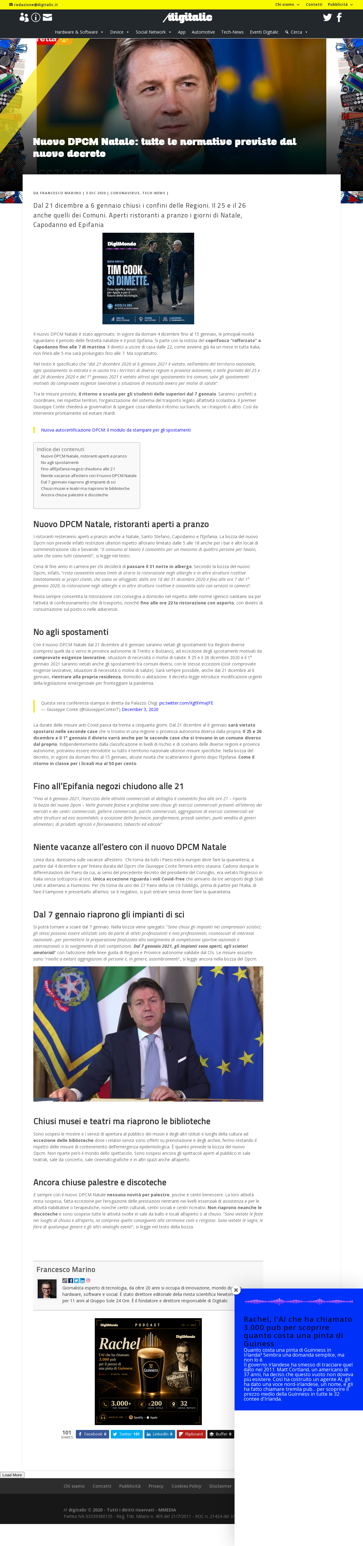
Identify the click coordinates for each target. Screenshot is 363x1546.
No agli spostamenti (60, 478)
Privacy (156, 1501)
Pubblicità (338, 5)
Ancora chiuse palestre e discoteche (74, 510)
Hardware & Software (76, 32)
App (182, 32)
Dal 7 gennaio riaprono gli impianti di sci (78, 497)
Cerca (296, 32)
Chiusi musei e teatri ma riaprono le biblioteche (85, 504)
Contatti (314, 5)
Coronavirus (125, 208)
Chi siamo (284, 5)
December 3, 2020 (140, 725)
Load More (12, 1490)
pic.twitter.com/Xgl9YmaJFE (186, 718)
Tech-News (232, 32)
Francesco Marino (60, 208)
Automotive (203, 32)
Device (117, 32)
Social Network (151, 32)
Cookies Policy (187, 1501)
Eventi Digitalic (264, 32)
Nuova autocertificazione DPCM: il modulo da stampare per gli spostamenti (116, 445)
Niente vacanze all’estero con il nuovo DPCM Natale (89, 491)
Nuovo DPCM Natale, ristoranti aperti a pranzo (84, 471)
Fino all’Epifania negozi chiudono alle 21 (78, 484)
